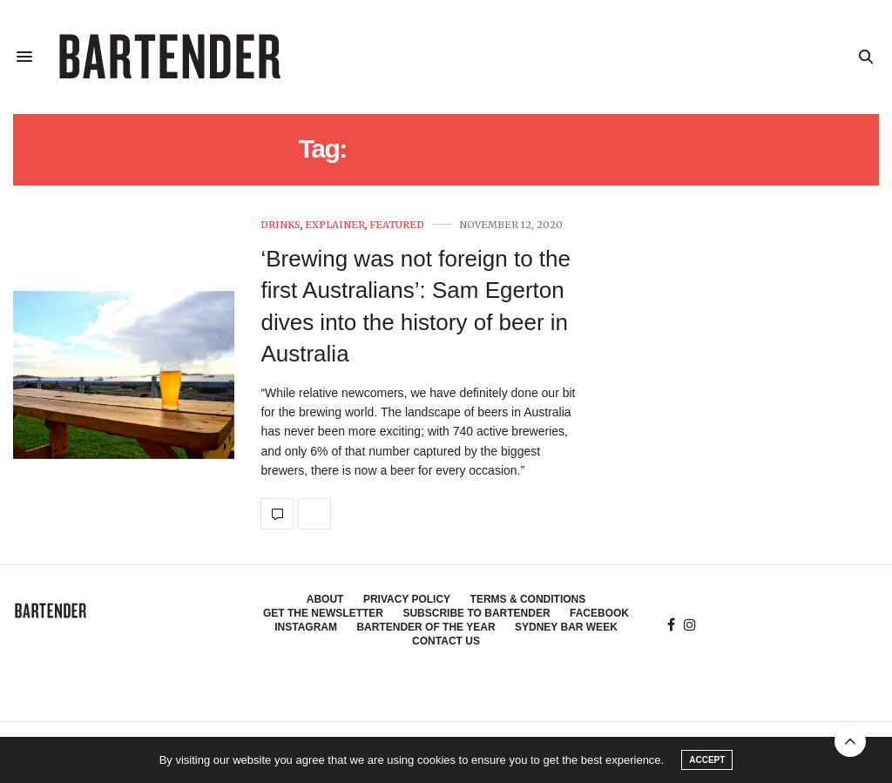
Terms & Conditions (528, 599)
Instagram (305, 627)
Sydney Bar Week (566, 627)
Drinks (280, 225)
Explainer (335, 225)
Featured (396, 225)
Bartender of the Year (425, 627)
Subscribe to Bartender (476, 613)
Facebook (599, 613)
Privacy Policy (406, 599)
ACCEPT (707, 760)
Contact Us (446, 641)
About (325, 599)
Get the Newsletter (323, 613)
